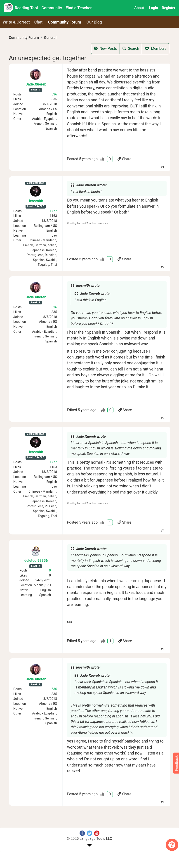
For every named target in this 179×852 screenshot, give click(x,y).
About (139, 8)
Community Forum (24, 38)
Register (168, 8)
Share (124, 159)
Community (52, 8)
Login (153, 8)
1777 (53, 211)
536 (54, 94)
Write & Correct (16, 22)
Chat (38, 22)
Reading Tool (26, 8)
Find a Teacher (79, 8)
